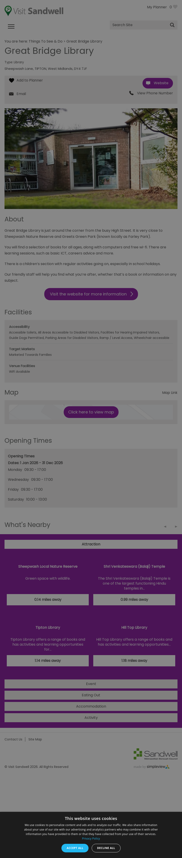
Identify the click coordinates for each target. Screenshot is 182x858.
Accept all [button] (75, 848)
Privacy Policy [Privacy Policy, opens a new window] (91, 838)
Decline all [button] (106, 848)
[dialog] (91, 429)
